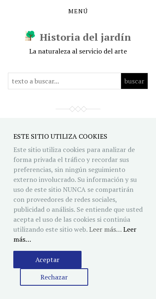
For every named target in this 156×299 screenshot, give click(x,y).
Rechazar (54, 277)
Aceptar (47, 259)
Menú (78, 11)
